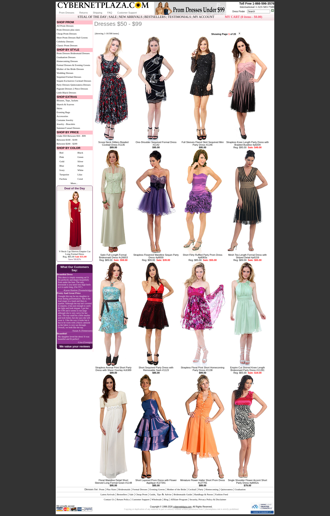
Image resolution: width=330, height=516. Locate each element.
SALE (113, 17)
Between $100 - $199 (67, 139)
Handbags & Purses (203, 494)
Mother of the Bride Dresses (70, 69)
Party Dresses (63, 84)
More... (74, 183)
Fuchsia (63, 179)
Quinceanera (227, 489)
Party (200, 489)
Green (80, 157)
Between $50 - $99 (77, 136)
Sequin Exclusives (65, 80)
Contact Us (109, 499)
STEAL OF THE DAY (92, 17)
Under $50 (62, 136)
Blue (61, 165)
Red (61, 152)
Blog (166, 499)
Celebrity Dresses (65, 41)
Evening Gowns (157, 489)
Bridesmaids (124, 489)
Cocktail (192, 489)
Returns (83, 12)
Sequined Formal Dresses (69, 77)
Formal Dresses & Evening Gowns (73, 65)
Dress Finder (238, 11)
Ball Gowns (82, 37)
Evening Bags (63, 112)
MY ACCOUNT (203, 17)
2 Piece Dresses (80, 88)
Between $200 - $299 (67, 143)
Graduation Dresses (66, 57)
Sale (131, 494)
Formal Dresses (140, 489)
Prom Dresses (66, 12)
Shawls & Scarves (65, 104)
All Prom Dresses (65, 25)
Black (80, 152)
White (80, 170)
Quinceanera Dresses (80, 84)
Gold (61, 161)
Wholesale (156, 499)
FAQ (109, 12)
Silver (80, 161)
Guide (152, 494)
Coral (80, 179)
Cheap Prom (141, 494)
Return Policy (123, 499)
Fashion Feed (221, 494)
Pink (61, 157)
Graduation (240, 489)
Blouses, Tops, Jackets (67, 100)
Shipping (97, 12)
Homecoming (212, 489)
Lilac (79, 174)
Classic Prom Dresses (67, 45)
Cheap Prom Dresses (67, 33)
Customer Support (127, 12)
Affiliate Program (179, 499)
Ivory (62, 170)
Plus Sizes (111, 489)
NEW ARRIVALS (130, 17)
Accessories (62, 116)
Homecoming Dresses (67, 61)
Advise (168, 494)
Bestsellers (122, 494)
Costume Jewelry (65, 120)
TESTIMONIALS (179, 17)
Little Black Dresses (66, 92)
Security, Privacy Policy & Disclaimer (207, 499)
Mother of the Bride (176, 489)
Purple (80, 165)
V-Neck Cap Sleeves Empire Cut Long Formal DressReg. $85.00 (74, 254)
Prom (101, 489)
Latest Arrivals (108, 494)
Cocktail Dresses (83, 80)
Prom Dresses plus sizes (68, 29)
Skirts (59, 108)
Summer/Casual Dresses (68, 128)
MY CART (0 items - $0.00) (243, 17)
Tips (159, 494)
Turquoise (64, 174)
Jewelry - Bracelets (66, 124)
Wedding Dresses (65, 73)
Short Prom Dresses (66, 37)
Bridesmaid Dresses (80, 53)
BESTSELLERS (155, 17)
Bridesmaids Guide (183, 494)
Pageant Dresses (64, 88)
